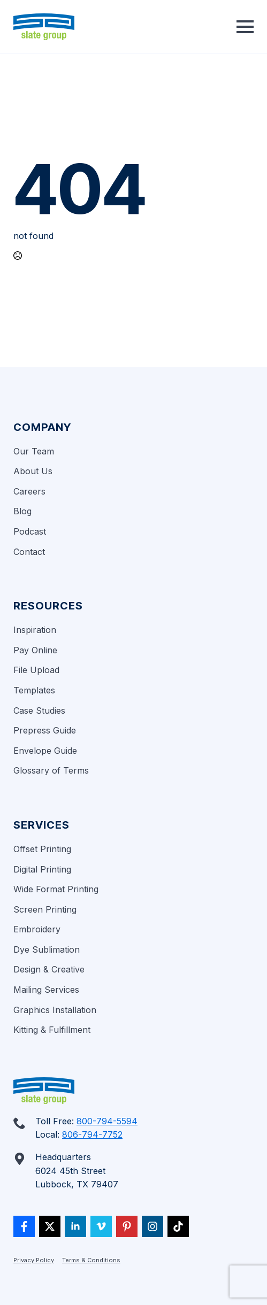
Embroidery (36, 929)
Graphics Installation (54, 1010)
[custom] (24, 1226)
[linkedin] (75, 1226)
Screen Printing (45, 909)
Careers (29, 491)
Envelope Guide (45, 750)
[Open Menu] (245, 26)
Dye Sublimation (46, 949)
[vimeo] (101, 1226)
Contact (29, 551)
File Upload (36, 670)
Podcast (29, 531)
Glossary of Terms (51, 770)
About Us (32, 471)
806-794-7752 (92, 1134)
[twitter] (49, 1226)
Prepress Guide (44, 730)
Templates (34, 690)
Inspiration (34, 629)
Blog (22, 511)
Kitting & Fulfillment (51, 1029)
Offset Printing (42, 849)
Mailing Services (46, 989)
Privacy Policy (33, 1260)
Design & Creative (49, 969)
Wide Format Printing (55, 889)
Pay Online (35, 650)
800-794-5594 (107, 1121)
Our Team (33, 451)
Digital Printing (42, 869)
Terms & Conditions (91, 1260)
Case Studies (39, 710)
